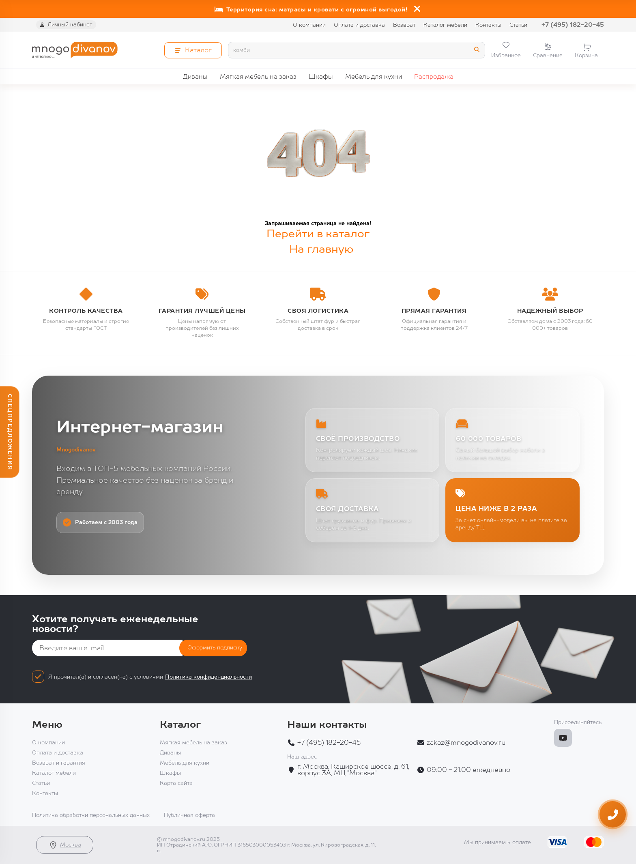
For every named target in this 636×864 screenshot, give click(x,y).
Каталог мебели (445, 25)
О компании (309, 25)
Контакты (488, 25)
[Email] (107, 648)
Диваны (195, 76)
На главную (321, 249)
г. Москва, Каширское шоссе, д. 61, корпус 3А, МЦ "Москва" (353, 769)
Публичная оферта (189, 815)
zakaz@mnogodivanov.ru (466, 742)
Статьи (518, 25)
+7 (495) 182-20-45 (572, 24)
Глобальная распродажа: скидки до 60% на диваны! (311, 7)
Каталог (180, 724)
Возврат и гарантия (58, 763)
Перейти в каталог (318, 233)
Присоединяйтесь (578, 722)
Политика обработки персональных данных (91, 815)
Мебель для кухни (373, 76)
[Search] (356, 50)
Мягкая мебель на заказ (258, 76)
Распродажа (433, 76)
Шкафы (321, 76)
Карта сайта (176, 783)
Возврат (404, 25)
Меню (47, 724)
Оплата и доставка (359, 25)
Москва (64, 845)
